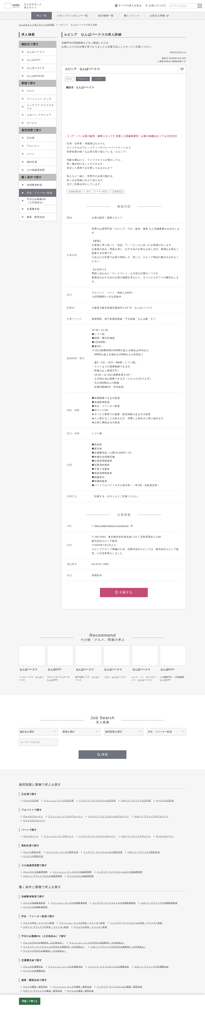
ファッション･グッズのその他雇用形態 (72, 872)
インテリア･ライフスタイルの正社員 (97, 800)
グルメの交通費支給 (33, 967)
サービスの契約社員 (33, 856)
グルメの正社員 (31, 800)
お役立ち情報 (157, 15)
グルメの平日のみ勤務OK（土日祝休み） (43, 943)
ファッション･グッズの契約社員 (62, 852)
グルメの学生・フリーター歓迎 (38, 923)
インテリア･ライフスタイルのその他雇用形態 (119, 872)
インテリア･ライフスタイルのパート (97, 836)
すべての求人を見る (130, 5)
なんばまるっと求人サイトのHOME (36, 25)
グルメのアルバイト (33, 816)
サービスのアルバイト (34, 820)
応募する (124, 592)
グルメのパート (31, 836)
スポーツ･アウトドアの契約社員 (143, 852)
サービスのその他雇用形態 (80, 876)
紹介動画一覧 (106, 15)
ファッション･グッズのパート (59, 836)
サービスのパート (165, 836)
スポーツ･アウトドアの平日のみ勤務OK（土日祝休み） (118, 947)
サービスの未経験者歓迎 (35, 907)
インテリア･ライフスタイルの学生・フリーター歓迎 (136, 923)
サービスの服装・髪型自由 (80, 991)
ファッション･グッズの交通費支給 (65, 967)
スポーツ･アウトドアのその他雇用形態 (42, 876)
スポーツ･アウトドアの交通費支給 (151, 967)
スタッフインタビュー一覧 (72, 15)
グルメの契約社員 (32, 852)
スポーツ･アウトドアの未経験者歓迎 (159, 903)
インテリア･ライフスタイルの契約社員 (102, 852)
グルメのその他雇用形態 (35, 872)
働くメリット (131, 15)
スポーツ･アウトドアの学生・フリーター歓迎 (46, 927)
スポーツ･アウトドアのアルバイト (151, 816)
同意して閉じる (30, 1001)
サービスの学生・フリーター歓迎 (90, 927)
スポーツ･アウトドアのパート (136, 836)
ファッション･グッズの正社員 (59, 800)
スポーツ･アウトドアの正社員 (136, 800)
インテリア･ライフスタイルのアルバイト (108, 816)
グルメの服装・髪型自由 (35, 987)
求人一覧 (41, 15)
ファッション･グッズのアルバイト (65, 816)
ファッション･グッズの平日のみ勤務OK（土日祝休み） (97, 943)
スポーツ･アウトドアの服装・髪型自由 (42, 991)
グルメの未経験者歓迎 (34, 903)
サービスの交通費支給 (34, 971)
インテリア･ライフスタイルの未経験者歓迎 (114, 903)
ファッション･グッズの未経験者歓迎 (68, 903)
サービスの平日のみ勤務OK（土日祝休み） (44, 951)
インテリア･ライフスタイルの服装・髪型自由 (119, 987)
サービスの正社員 (165, 800)
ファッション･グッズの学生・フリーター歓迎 (82, 923)
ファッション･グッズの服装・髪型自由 (72, 987)
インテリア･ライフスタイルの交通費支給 (108, 967)
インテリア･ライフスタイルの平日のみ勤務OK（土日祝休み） (54, 947)
